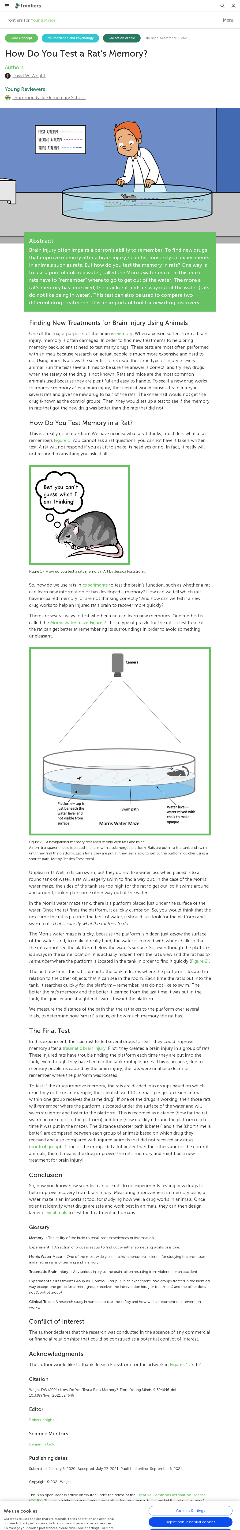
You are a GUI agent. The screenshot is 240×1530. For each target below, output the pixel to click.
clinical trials (54, 1212)
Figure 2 (98, 622)
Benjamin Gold (42, 1444)
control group (45, 1146)
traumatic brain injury (84, 1048)
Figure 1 (62, 440)
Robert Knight (41, 1420)
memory (123, 333)
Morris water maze (69, 622)
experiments (95, 585)
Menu (228, 20)
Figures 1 (179, 1364)
